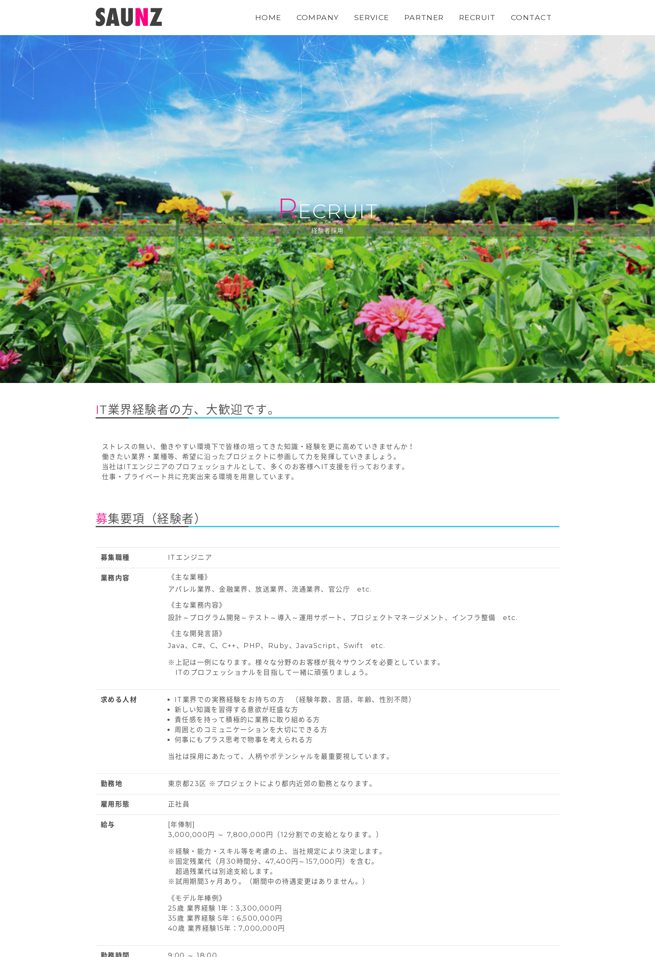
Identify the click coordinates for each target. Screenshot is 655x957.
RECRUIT (477, 17)
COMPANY (318, 17)
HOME (268, 17)
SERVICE (371, 17)
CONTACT (531, 17)
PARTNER (424, 17)
